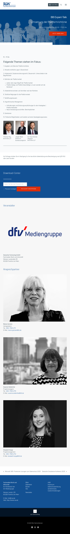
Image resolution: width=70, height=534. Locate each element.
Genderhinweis (52, 489)
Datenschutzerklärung (54, 487)
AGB (49, 482)
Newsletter (29, 492)
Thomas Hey (7, 137)
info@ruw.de (11, 498)
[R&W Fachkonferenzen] (9, 4)
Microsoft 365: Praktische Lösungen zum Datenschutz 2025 (23, 471)
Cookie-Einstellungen (54, 491)
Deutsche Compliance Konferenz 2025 (53, 471)
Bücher (28, 487)
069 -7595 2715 (11, 391)
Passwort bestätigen (28, 188)
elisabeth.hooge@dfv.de (15, 456)
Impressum (51, 484)
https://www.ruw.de (12, 500)
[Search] (60, 5)
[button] (66, 4)
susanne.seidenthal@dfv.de (16, 393)
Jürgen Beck (19, 137)
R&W (27, 482)
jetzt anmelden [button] (58, 33)
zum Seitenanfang (35, 512)
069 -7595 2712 (11, 454)
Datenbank (29, 484)
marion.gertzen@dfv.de (14, 330)
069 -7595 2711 (11, 328)
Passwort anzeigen (9, 189)
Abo (27, 489)
